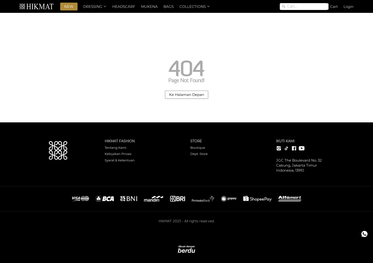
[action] (364, 234)
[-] (279, 148)
